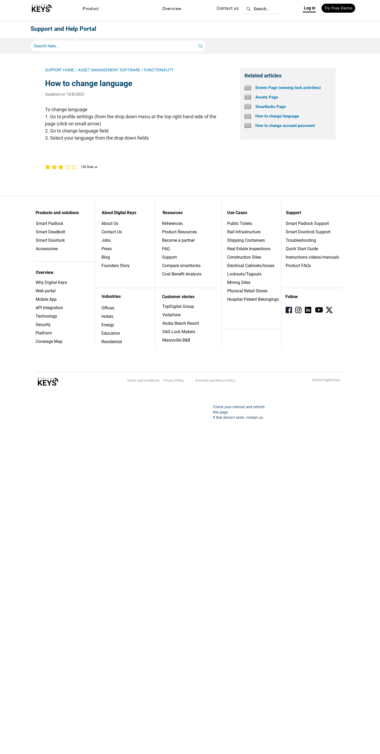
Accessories (47, 248)
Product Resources (179, 231)
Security (43, 324)
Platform (44, 333)
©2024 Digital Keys (326, 380)
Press (106, 248)
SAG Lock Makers (178, 331)
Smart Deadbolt (51, 231)
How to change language (277, 116)
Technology (46, 316)
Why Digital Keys (51, 282)
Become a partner (178, 240)
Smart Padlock (49, 223)
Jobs (106, 240)
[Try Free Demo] (338, 8)
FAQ (166, 248)
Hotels (107, 316)
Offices (107, 308)
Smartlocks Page (270, 106)
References (172, 223)
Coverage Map (49, 341)
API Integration (49, 307)
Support (169, 257)
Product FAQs (298, 265)
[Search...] (262, 9)
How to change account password (285, 125)
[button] (90, 8)
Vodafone (171, 314)
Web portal (46, 290)
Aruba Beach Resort (180, 323)
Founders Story (115, 265)
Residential (111, 341)
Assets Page (266, 97)
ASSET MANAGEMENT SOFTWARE (109, 70)
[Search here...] (110, 46)
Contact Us (111, 231)
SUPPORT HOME (59, 70)
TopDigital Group (178, 306)
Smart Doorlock (50, 240)
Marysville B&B (176, 340)
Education (110, 333)
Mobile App (46, 299)
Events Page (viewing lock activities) (288, 87)
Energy (107, 324)
